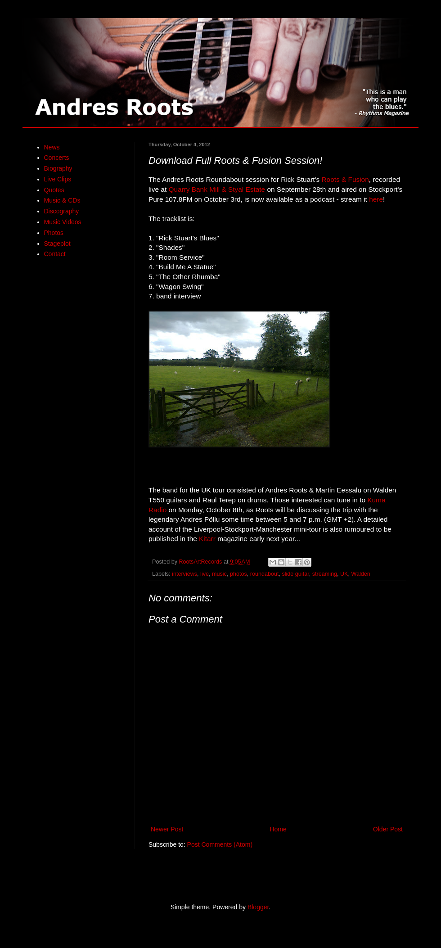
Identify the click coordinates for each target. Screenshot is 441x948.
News (52, 147)
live (204, 574)
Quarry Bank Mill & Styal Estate (216, 189)
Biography (58, 168)
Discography (61, 211)
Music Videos (62, 222)
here (376, 199)
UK (344, 574)
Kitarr (207, 538)
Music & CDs (62, 200)
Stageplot (57, 243)
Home (278, 829)
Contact (55, 253)
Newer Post (167, 829)
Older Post (388, 829)
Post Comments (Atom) (219, 844)
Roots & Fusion (345, 179)
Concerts (56, 157)
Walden (360, 574)
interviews (184, 574)
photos (238, 574)
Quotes (54, 190)
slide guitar (295, 574)
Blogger (258, 907)
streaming (324, 574)
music (219, 574)
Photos (54, 232)
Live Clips (58, 179)
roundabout (264, 574)
